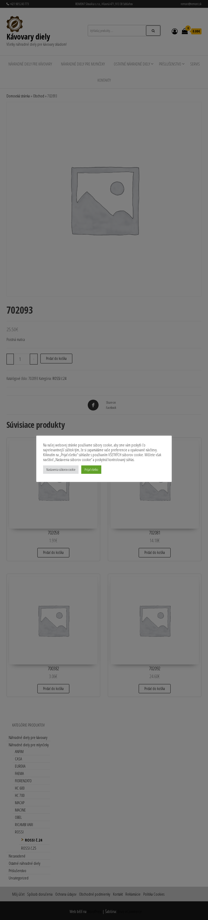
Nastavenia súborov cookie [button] (60, 469)
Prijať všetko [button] (91, 469)
